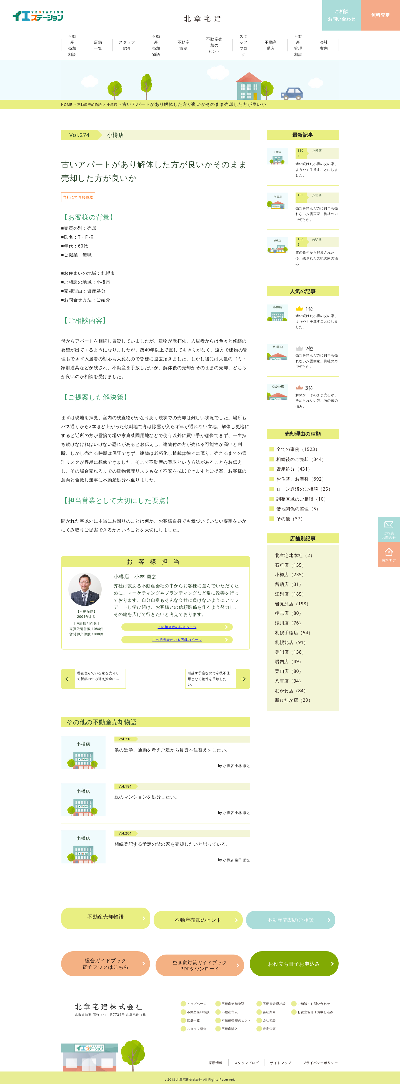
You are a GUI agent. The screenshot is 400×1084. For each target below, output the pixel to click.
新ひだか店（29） (294, 700)
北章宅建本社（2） (295, 555)
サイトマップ (273, 1058)
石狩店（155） (290, 565)
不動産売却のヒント (198, 920)
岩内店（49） (289, 661)
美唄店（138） (290, 652)
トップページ (201, 1000)
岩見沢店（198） (293, 604)
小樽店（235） (290, 574)
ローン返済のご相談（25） (304, 489)
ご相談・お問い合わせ (326, 1000)
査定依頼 (278, 1025)
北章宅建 (205, 17)
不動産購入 (236, 1025)
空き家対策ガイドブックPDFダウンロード (200, 963)
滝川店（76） (289, 623)
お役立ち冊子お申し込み (328, 1008)
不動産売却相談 (203, 1008)
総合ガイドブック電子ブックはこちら (105, 962)
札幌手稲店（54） (294, 633)
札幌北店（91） (291, 642)
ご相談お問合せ (389, 530)
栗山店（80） (289, 671)
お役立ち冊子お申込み (294, 962)
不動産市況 (185, 45)
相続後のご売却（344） (301, 459)
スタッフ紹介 (201, 1025)
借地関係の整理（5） (298, 509)
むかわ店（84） (291, 691)
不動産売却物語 (105, 920)
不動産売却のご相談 (290, 920)
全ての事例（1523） (298, 449)
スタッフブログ (235, 1058)
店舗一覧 (198, 1016)
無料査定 (389, 555)
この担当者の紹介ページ (177, 628)
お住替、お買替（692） (301, 479)
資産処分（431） (294, 469)
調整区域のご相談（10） (302, 499)
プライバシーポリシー (317, 1058)
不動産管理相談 (284, 1000)
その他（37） (290, 519)
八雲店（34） (289, 681)
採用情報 (202, 1058)
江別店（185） (290, 594)
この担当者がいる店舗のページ (176, 642)
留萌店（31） (289, 584)
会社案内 (278, 1008)
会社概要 (278, 1016)
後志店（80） (289, 613)
